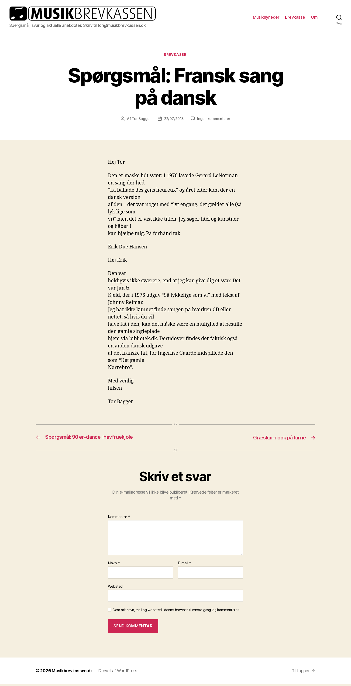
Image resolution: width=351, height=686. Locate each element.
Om (314, 18)
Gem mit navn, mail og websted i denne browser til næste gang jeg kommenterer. (176, 612)
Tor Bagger (140, 121)
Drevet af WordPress (118, 672)
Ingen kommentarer (214, 121)
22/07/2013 (173, 121)
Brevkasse (295, 18)
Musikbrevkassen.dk (72, 672)
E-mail (184, 565)
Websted (115, 588)
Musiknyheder (266, 18)
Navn (114, 565)
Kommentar (119, 519)
